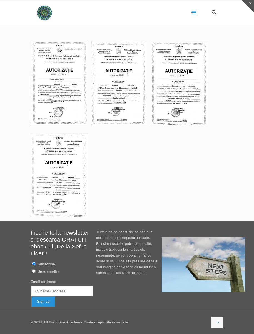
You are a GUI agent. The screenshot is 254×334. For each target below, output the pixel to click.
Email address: (43, 282)
